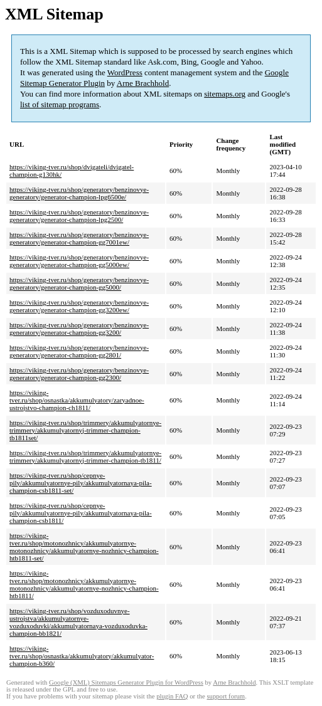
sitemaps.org (224, 93)
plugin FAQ (172, 696)
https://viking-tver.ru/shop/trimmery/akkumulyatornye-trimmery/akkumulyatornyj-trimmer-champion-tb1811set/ (85, 430)
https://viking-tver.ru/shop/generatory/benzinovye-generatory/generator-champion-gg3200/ (79, 328)
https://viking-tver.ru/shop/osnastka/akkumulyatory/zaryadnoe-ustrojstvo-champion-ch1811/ (76, 400)
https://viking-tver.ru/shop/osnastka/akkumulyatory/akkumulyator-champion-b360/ (81, 656)
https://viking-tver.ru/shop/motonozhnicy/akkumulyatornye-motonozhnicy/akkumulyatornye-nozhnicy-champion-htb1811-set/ (84, 547)
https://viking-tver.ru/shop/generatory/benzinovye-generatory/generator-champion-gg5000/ (79, 283)
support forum (226, 696)
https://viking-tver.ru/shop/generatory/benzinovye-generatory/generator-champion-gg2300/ (79, 373)
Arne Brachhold (143, 83)
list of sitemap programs (59, 104)
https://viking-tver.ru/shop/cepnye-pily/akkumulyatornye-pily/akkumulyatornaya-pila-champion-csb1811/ (80, 513)
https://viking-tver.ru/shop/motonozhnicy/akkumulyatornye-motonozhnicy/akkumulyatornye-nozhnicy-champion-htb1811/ (84, 584)
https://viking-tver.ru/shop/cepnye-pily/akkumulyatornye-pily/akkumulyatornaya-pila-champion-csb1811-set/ (80, 483)
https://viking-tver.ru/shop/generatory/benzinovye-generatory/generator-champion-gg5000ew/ (79, 260)
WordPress (124, 72)
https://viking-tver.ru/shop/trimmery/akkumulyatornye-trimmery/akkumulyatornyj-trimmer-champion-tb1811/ (85, 456)
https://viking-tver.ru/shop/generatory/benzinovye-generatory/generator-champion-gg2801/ (79, 351)
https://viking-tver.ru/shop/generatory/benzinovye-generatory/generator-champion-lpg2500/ (79, 215)
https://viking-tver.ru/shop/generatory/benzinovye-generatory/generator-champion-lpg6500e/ (79, 193)
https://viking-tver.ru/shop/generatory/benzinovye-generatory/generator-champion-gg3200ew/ (79, 305)
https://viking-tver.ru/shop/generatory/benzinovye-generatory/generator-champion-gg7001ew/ (79, 238)
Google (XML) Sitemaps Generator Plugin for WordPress (126, 682)
